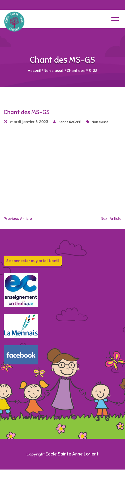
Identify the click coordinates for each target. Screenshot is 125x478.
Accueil (34, 70)
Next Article (111, 218)
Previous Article (18, 218)
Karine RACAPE (67, 122)
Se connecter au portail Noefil (32, 260)
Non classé (53, 70)
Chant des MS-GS (27, 112)
